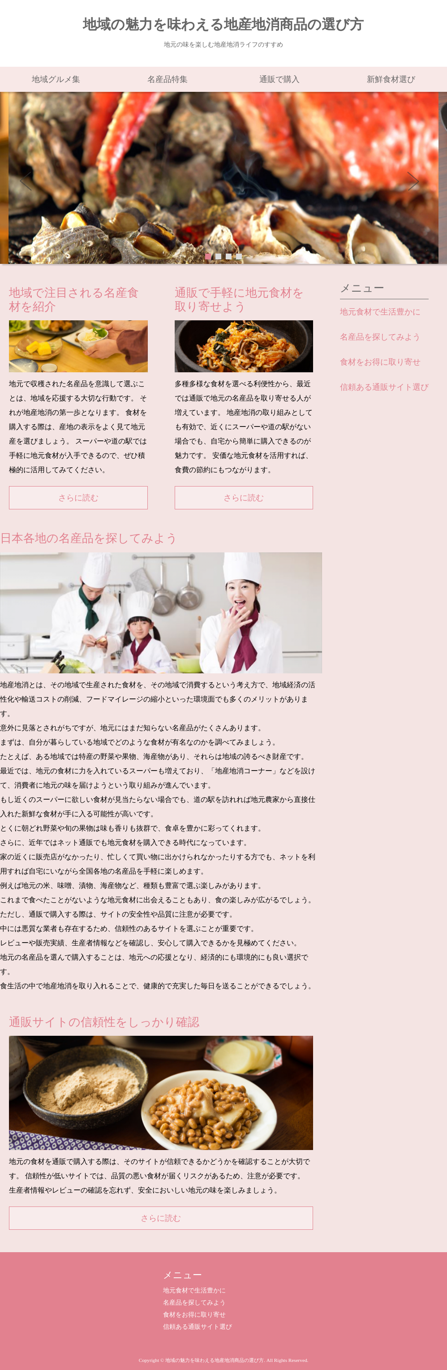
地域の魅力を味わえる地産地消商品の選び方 (223, 24)
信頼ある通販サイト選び (384, 387)
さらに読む (78, 497)
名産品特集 (167, 79)
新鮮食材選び (391, 79)
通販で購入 (279, 79)
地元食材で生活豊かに (380, 311)
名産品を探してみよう (380, 336)
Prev (30, 184)
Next (416, 184)
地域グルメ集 (56, 79)
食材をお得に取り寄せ (380, 362)
